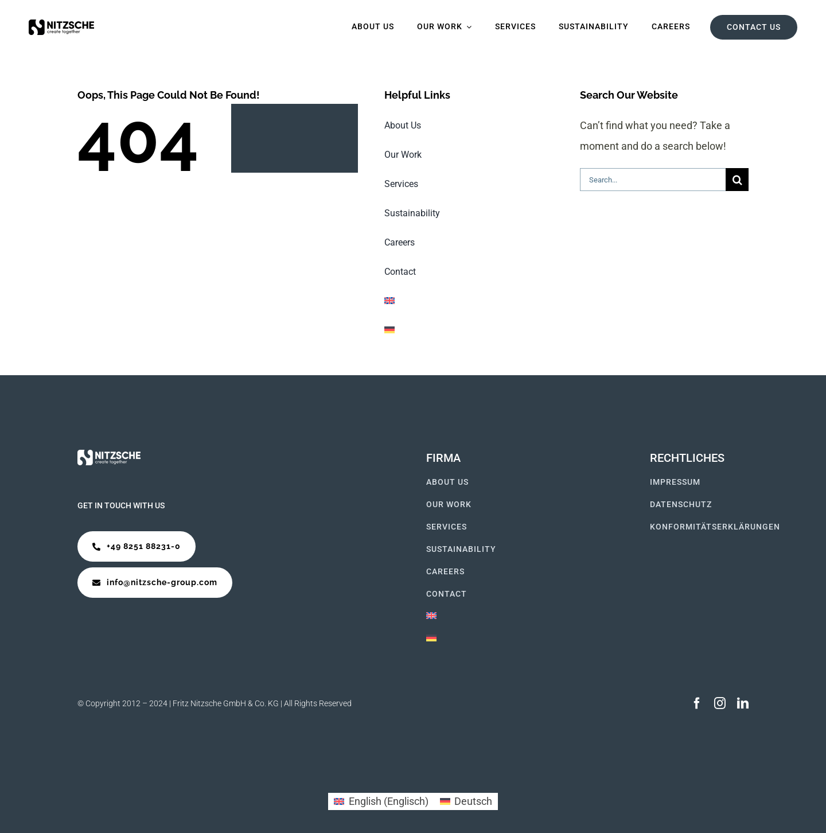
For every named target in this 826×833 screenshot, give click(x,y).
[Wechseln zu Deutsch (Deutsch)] (466, 801)
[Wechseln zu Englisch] (468, 301)
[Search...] (653, 179)
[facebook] (697, 703)
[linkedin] (743, 703)
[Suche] (737, 179)
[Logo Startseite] (61, 24)
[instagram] (720, 703)
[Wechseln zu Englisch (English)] (381, 801)
